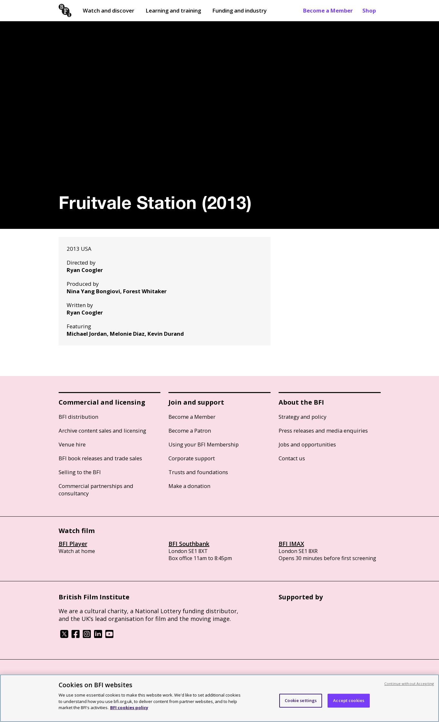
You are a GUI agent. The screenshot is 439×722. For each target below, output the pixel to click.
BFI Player (73, 544)
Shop (369, 10)
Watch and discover (108, 10)
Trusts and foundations (198, 472)
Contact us (292, 458)
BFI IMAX (291, 544)
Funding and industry (239, 10)
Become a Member (328, 10)
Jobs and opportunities (307, 444)
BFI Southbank (188, 544)
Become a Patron (189, 430)
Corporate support (191, 458)
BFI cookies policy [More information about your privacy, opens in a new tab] (129, 707)
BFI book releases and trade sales (100, 458)
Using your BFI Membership (203, 444)
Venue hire (72, 444)
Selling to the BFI (80, 472)
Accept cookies (348, 700)
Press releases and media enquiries (323, 430)
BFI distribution (78, 416)
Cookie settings (301, 700)
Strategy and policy (302, 416)
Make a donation (189, 486)
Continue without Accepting (409, 683)
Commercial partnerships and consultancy (96, 489)
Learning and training (173, 10)
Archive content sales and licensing (102, 430)
